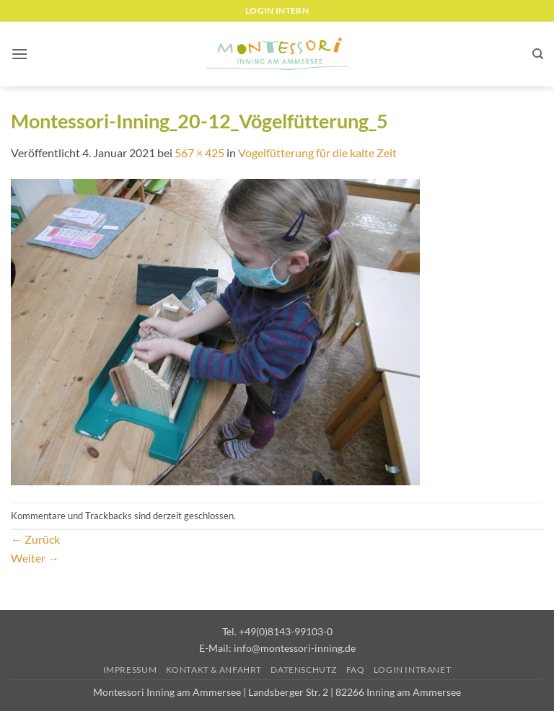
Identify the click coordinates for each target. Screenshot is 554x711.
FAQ (355, 669)
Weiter (35, 558)
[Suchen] (537, 54)
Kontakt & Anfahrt (214, 669)
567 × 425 (199, 152)
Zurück (35, 539)
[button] (19, 53)
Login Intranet (413, 669)
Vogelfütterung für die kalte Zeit (317, 152)
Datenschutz (304, 669)
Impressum (130, 669)
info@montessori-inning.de (295, 648)
